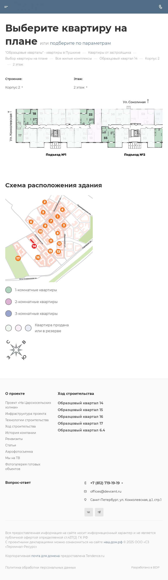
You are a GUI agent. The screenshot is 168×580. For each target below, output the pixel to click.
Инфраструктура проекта (25, 413)
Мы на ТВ (12, 458)
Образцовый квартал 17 (80, 423)
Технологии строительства (27, 420)
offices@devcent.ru (105, 491)
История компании (20, 433)
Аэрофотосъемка (19, 451)
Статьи (10, 445)
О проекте (15, 394)
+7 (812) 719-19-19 (105, 483)
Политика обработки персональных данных (40, 567)
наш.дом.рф (113, 542)
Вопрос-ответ (18, 483)
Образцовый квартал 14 (80, 403)
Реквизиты (14, 439)
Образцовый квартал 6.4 (81, 430)
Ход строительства (20, 426)
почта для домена (45, 556)
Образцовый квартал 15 (80, 410)
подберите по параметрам (80, 43)
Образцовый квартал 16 (80, 417)
